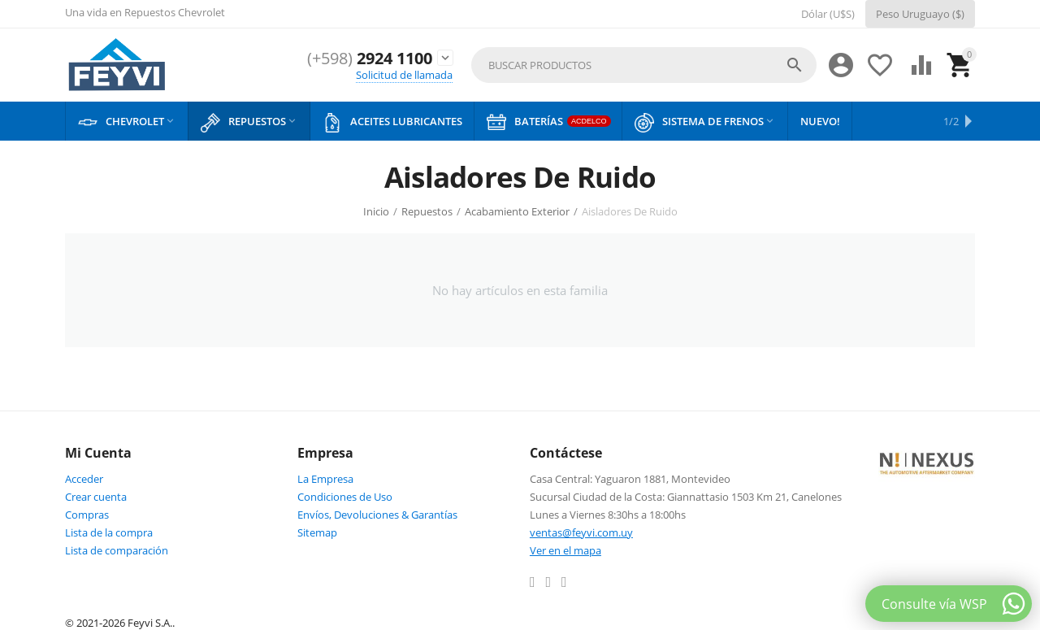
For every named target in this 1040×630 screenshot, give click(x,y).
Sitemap (317, 532)
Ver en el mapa (565, 550)
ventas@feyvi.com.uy (581, 532)
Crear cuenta (96, 496)
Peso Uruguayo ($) (920, 14)
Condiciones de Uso (344, 496)
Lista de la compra (109, 532)
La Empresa (325, 478)
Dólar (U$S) (828, 14)
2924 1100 (364, 58)
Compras (87, 514)
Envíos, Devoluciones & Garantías (377, 514)
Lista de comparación (116, 550)
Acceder (84, 478)
